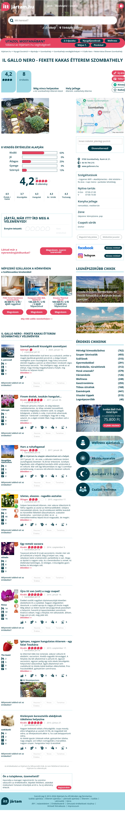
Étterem (85, 798)
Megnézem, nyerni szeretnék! (56, 251)
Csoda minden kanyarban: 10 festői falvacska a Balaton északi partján (99, 295)
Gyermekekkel (85, 362)
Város (68, 801)
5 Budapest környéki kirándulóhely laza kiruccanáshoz (99, 328)
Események (83, 391)
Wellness (112, 40)
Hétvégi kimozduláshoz (106, 286)
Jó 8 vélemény (43, 181)
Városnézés (83, 375)
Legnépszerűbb (112, 287)
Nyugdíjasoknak (91, 40)
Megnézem (13, 312)
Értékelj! (50, 27)
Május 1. (82, 45)
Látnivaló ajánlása (71, 798)
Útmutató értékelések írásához (80, 803)
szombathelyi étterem (48, 91)
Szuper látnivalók (84, 287)
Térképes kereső (72, 27)
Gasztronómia (84, 383)
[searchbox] (62, 20)
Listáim (74, 5)
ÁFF (33, 803)
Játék (50, 5)
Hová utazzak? (85, 371)
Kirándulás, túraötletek (86, 322)
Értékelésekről (57, 803)
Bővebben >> (26, 372)
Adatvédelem (43, 803)
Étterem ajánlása (53, 798)
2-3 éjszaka (70, 40)
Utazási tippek (99, 287)
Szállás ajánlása (36, 798)
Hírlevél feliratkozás (56, 806)
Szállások (82, 358)
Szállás (94, 798)
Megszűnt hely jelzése (88, 237)
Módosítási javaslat (111, 237)
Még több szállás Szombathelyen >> (37, 318)
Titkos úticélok (85, 387)
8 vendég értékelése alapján (22, 147)
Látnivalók (59, 801)
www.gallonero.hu (90, 166)
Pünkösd (98, 45)
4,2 (27, 181)
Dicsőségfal (61, 5)
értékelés (24, 76)
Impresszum (73, 806)
